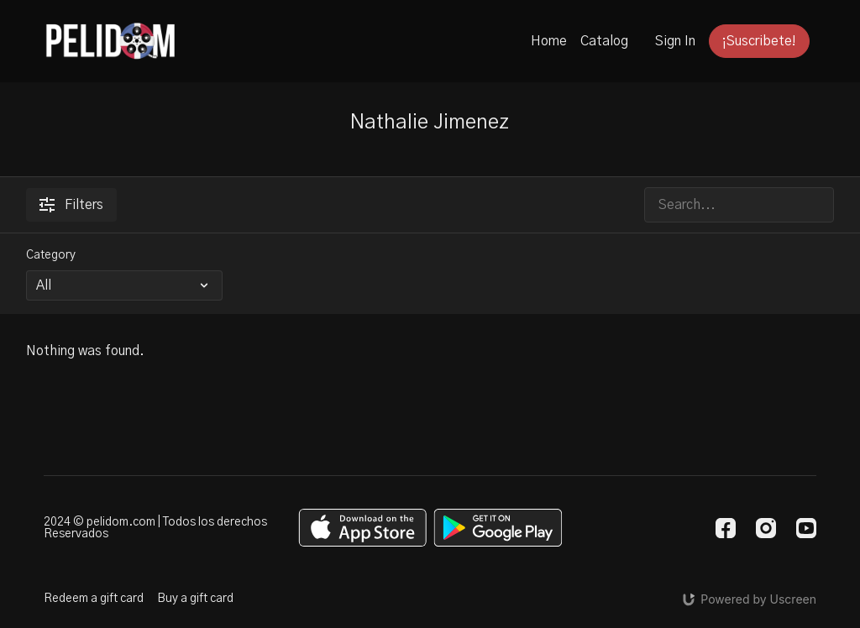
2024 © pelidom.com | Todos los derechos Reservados (155, 528)
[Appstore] (362, 528)
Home (549, 41)
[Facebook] (726, 528)
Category (51, 255)
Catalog (604, 41)
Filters (71, 204)
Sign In (675, 41)
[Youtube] (806, 528)
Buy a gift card (195, 598)
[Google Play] (498, 528)
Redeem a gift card (94, 598)
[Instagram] (766, 528)
